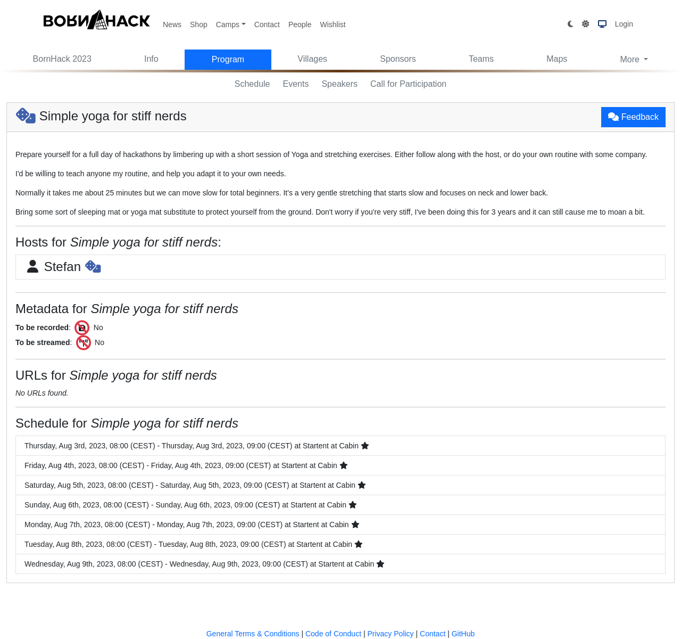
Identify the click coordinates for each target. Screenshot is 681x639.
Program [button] (228, 59)
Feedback (633, 116)
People (300, 24)
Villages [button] (312, 58)
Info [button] (151, 58)
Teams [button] (481, 58)
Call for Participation (408, 83)
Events (296, 83)
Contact (267, 24)
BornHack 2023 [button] (62, 58)
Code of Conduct (333, 633)
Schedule (252, 83)
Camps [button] (227, 24)
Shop (198, 24)
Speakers (339, 83)
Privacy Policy (390, 633)
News (172, 24)
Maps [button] (556, 58)
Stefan (62, 266)
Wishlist (332, 24)
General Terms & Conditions (253, 633)
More (631, 59)
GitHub (463, 633)
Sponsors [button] (398, 58)
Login (624, 24)
